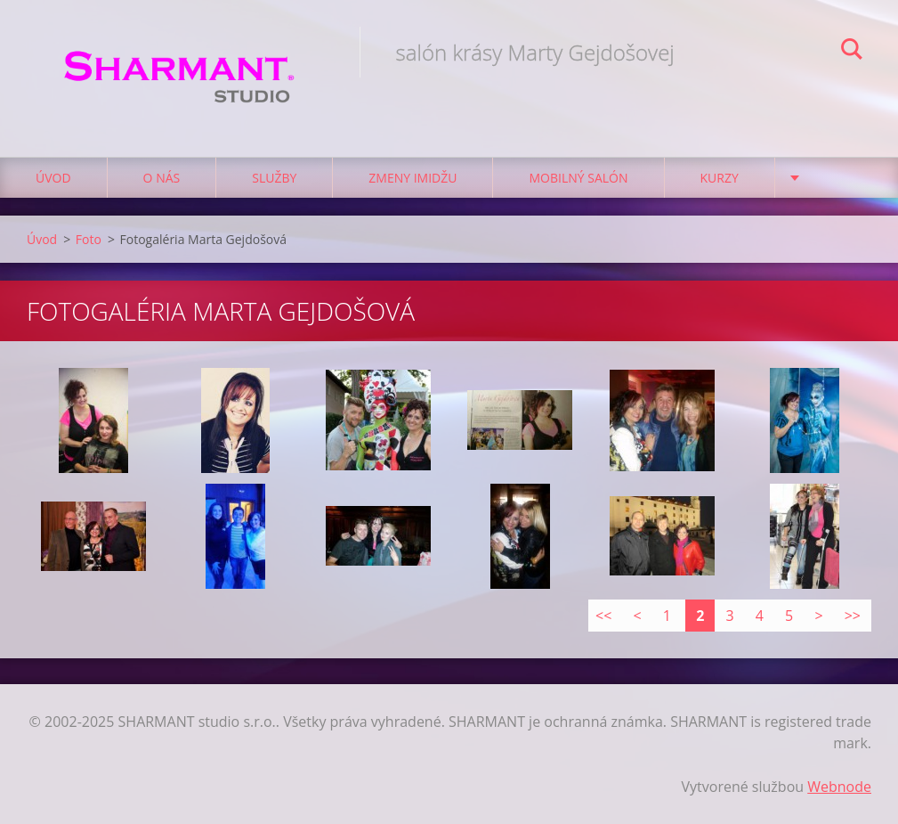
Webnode (839, 786)
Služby (274, 177)
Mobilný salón (578, 177)
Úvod (53, 177)
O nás (162, 177)
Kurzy (719, 177)
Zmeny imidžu (412, 177)
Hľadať (851, 52)
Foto (88, 239)
